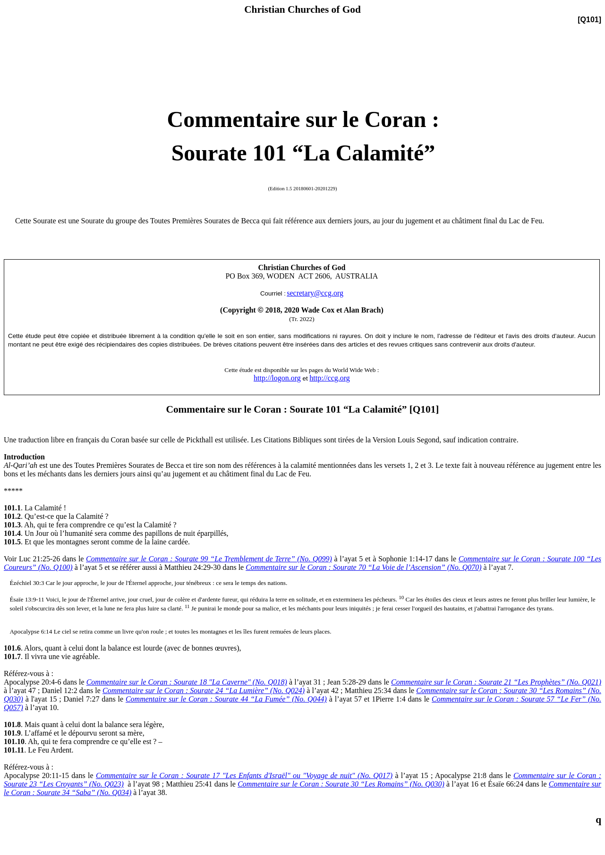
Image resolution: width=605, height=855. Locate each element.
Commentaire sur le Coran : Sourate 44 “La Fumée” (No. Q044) (226, 699)
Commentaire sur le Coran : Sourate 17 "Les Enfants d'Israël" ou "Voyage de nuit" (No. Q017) (244, 775)
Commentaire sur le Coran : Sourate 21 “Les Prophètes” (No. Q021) (496, 682)
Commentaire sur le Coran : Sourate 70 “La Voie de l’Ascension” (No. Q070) (363, 567)
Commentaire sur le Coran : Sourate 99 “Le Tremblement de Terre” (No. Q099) (209, 559)
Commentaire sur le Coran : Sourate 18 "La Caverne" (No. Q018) (186, 682)
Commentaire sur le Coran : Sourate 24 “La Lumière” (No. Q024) (203, 690)
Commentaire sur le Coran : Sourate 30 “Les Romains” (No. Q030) (341, 784)
